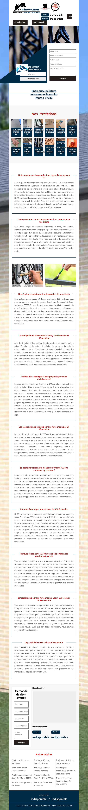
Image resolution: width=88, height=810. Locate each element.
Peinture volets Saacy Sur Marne (20, 762)
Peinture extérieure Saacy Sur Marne (42, 762)
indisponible (56, 14)
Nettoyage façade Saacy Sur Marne (43, 784)
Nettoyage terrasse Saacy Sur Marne (41, 769)
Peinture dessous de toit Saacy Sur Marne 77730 (22, 776)
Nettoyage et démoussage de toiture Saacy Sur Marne (65, 770)
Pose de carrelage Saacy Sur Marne (21, 784)
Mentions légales (62, 805)
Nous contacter (39, 22)
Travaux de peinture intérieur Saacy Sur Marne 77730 (64, 781)
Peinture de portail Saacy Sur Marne (19, 769)
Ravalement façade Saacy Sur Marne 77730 (43, 776)
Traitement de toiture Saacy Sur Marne (65, 762)
